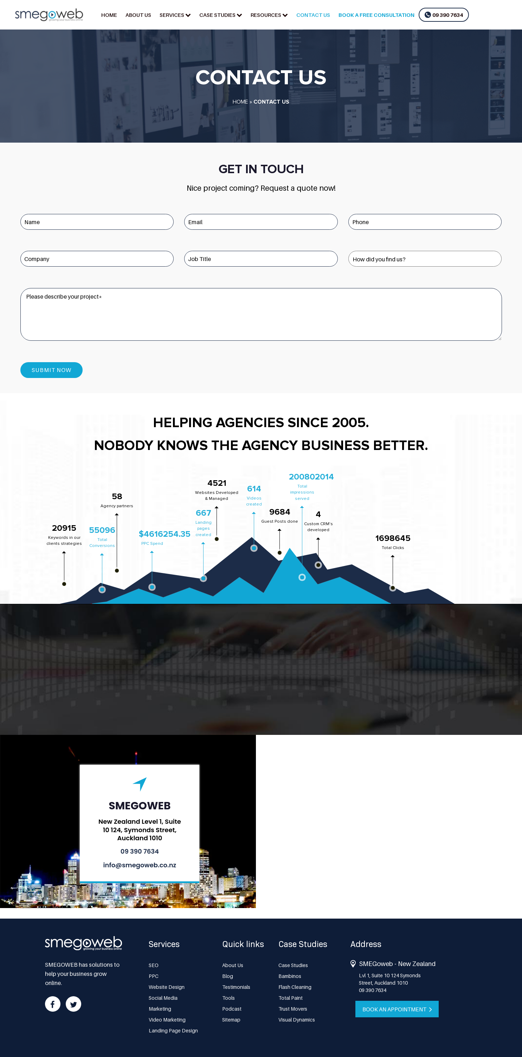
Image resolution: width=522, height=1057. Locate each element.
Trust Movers (292, 1008)
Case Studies (217, 15)
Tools (228, 997)
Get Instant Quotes (261, 691)
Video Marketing (167, 1019)
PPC (154, 976)
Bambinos (289, 976)
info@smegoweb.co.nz (139, 864)
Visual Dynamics (296, 1019)
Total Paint (290, 997)
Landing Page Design (173, 1030)
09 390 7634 (447, 15)
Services (172, 15)
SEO (154, 965)
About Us (138, 15)
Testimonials (236, 987)
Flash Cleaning (294, 987)
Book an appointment (398, 1009)
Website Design (167, 987)
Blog (227, 976)
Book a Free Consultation (376, 15)
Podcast (231, 1008)
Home (109, 15)
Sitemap (231, 1019)
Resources (266, 15)
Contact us (313, 15)
